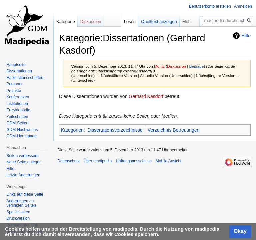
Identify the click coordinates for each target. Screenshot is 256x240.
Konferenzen (17, 97)
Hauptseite (15, 64)
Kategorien (72, 130)
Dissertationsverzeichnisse (115, 130)
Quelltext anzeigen (159, 21)
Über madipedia (98, 161)
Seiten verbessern (22, 155)
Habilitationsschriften (24, 77)
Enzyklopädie (18, 110)
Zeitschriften (17, 116)
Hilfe (246, 35)
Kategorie (65, 21)
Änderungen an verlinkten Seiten (21, 203)
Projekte (13, 90)
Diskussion (176, 66)
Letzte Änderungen (23, 175)
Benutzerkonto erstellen (210, 6)
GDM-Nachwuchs (22, 129)
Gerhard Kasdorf (146, 96)
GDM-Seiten (17, 123)
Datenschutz (68, 161)
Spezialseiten (18, 212)
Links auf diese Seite (24, 194)
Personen (14, 84)
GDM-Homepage (21, 136)
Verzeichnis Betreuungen (174, 130)
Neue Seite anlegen (23, 162)
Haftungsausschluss (133, 161)
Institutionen (17, 103)
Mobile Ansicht (168, 161)
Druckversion (18, 218)
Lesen (130, 21)
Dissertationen (19, 71)
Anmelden (243, 6)
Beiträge (196, 66)
